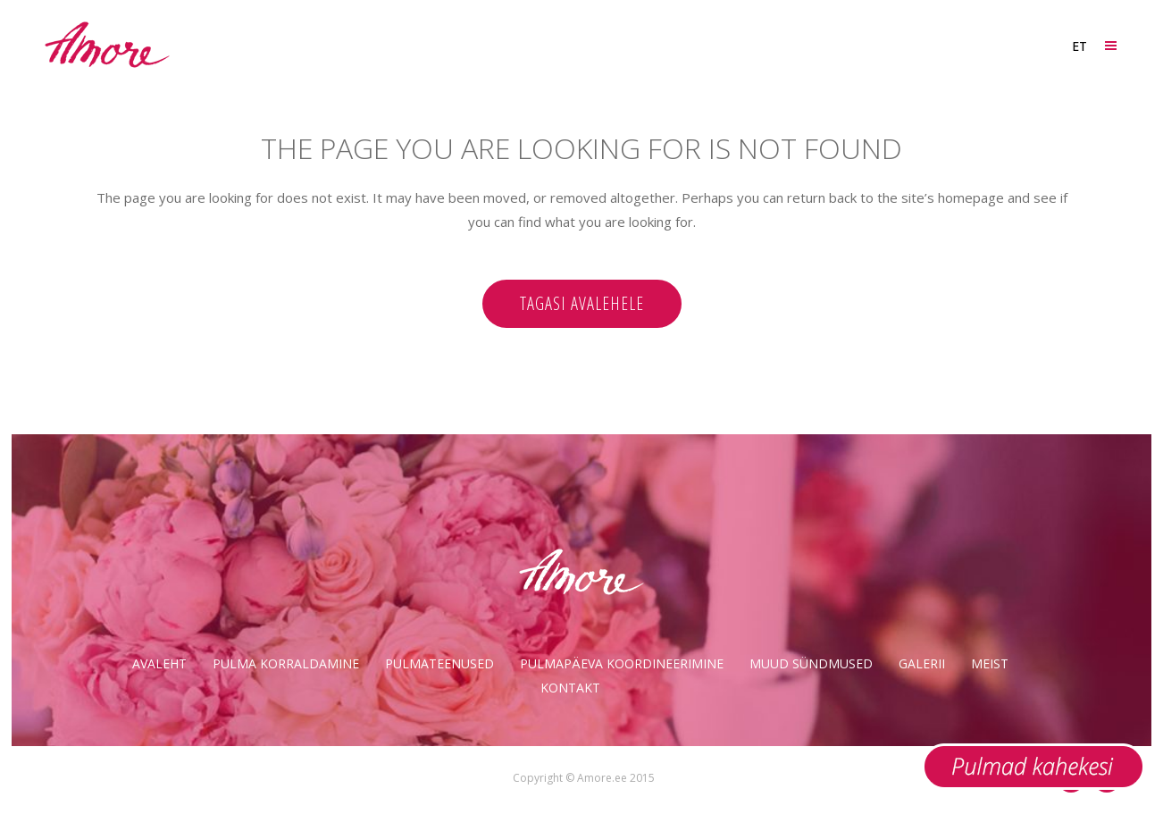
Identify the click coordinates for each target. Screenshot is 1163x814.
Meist (989, 663)
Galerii (922, 663)
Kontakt (570, 687)
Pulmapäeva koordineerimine (622, 663)
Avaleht (159, 663)
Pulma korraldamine (286, 663)
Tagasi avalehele (582, 303)
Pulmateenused (439, 663)
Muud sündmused (811, 663)
